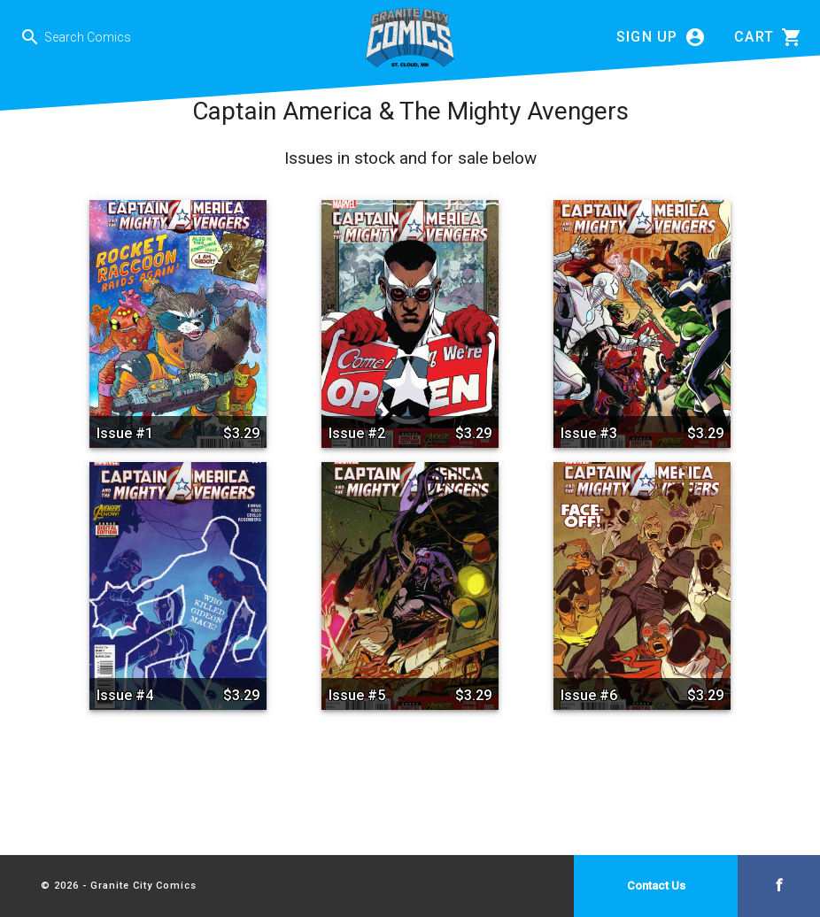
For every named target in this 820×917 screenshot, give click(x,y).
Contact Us (656, 885)
